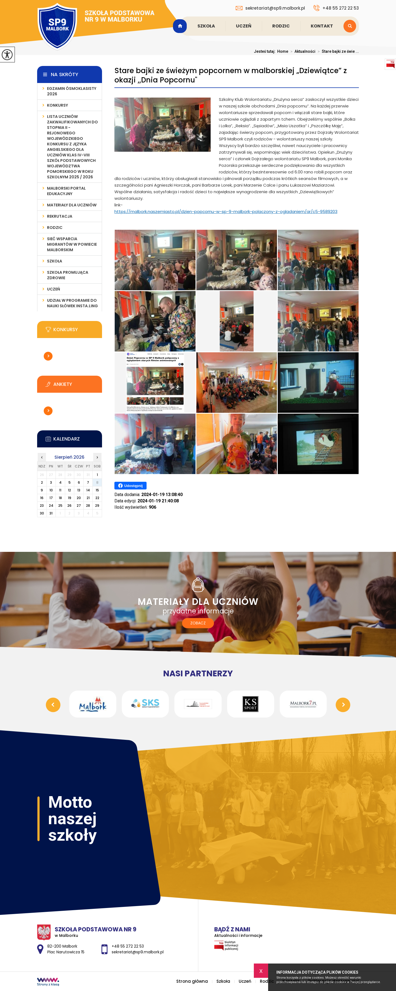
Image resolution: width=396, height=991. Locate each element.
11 (60, 490)
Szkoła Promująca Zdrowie (67, 275)
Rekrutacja (59, 216)
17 (51, 497)
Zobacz (198, 623)
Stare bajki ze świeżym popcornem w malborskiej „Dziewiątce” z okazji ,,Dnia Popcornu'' (230, 75)
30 (42, 513)
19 (69, 497)
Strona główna (180, 26)
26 (69, 505)
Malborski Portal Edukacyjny (66, 191)
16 (41, 497)
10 (51, 490)
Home (282, 51)
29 (97, 505)
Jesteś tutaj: (265, 51)
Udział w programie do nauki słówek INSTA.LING (72, 303)
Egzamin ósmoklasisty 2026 (71, 91)
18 (60, 497)
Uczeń (243, 26)
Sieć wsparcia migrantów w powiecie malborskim (72, 244)
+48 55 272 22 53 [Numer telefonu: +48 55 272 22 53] (128, 946)
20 (79, 497)
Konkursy (57, 105)
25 (60, 505)
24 (51, 505)
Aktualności (301, 51)
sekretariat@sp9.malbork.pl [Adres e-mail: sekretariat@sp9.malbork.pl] (138, 952)
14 (88, 490)
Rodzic (281, 26)
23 (42, 505)
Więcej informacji (48, 356)
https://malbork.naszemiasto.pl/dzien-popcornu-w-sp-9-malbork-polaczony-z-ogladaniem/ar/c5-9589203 (225, 211)
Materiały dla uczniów (72, 205)
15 (97, 490)
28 (88, 505)
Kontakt (322, 26)
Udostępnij (130, 485)
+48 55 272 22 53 (336, 8)
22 (97, 497)
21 (88, 497)
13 (78, 490)
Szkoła (206, 26)
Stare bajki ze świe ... (337, 51)
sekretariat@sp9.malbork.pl (270, 8)
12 (69, 490)
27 (79, 505)
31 (51, 513)
